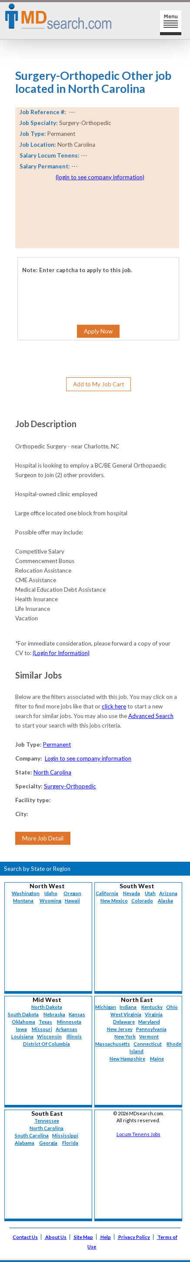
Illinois (74, 1036)
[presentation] (66, 287)
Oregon (72, 893)
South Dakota (23, 1014)
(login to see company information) (100, 177)
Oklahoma (23, 1022)
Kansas (77, 1014)
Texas (45, 1022)
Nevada (131, 893)
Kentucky (152, 1007)
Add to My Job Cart (98, 384)
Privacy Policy (134, 1237)
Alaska (165, 900)
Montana (23, 900)
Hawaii (72, 900)
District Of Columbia (46, 1044)
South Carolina (32, 1135)
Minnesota (69, 1022)
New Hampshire (127, 1058)
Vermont (149, 1036)
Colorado (142, 900)
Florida (70, 1143)
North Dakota (46, 1007)
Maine (157, 1058)
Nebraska (54, 1014)
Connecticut (147, 1044)
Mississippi (65, 1135)
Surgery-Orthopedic (70, 786)
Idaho (50, 893)
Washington (26, 893)
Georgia (48, 1143)
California (107, 893)
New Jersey (120, 1029)
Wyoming (50, 900)
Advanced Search (150, 715)
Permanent (57, 744)
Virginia (154, 1014)
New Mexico (114, 900)
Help (105, 1237)
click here (114, 706)
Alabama (24, 1143)
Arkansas (66, 1029)
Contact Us (25, 1237)
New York (125, 1036)
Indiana (128, 1007)
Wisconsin (49, 1036)
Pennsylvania (151, 1029)
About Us (56, 1237)
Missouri (42, 1029)
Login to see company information (88, 758)
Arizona (168, 893)
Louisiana (22, 1036)
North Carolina (52, 772)
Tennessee (46, 1121)
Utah (150, 893)
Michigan (105, 1007)
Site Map (83, 1237)
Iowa (21, 1029)
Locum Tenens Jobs (138, 1134)
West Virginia (125, 1014)
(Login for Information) (61, 652)
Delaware (124, 1022)
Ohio (172, 1007)
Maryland (149, 1022)
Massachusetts (112, 1044)
